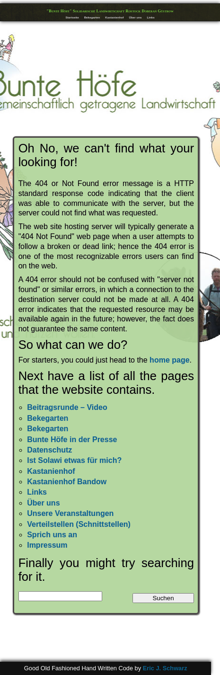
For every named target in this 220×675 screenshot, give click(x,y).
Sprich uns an (52, 535)
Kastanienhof (114, 17)
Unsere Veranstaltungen (70, 513)
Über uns (135, 17)
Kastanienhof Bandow (66, 482)
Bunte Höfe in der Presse (72, 439)
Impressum (47, 545)
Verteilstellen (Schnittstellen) (79, 524)
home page (169, 360)
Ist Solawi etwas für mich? (74, 460)
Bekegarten (92, 17)
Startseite (72, 17)
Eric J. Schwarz (165, 668)
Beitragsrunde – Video (67, 407)
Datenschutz (49, 450)
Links (150, 17)
